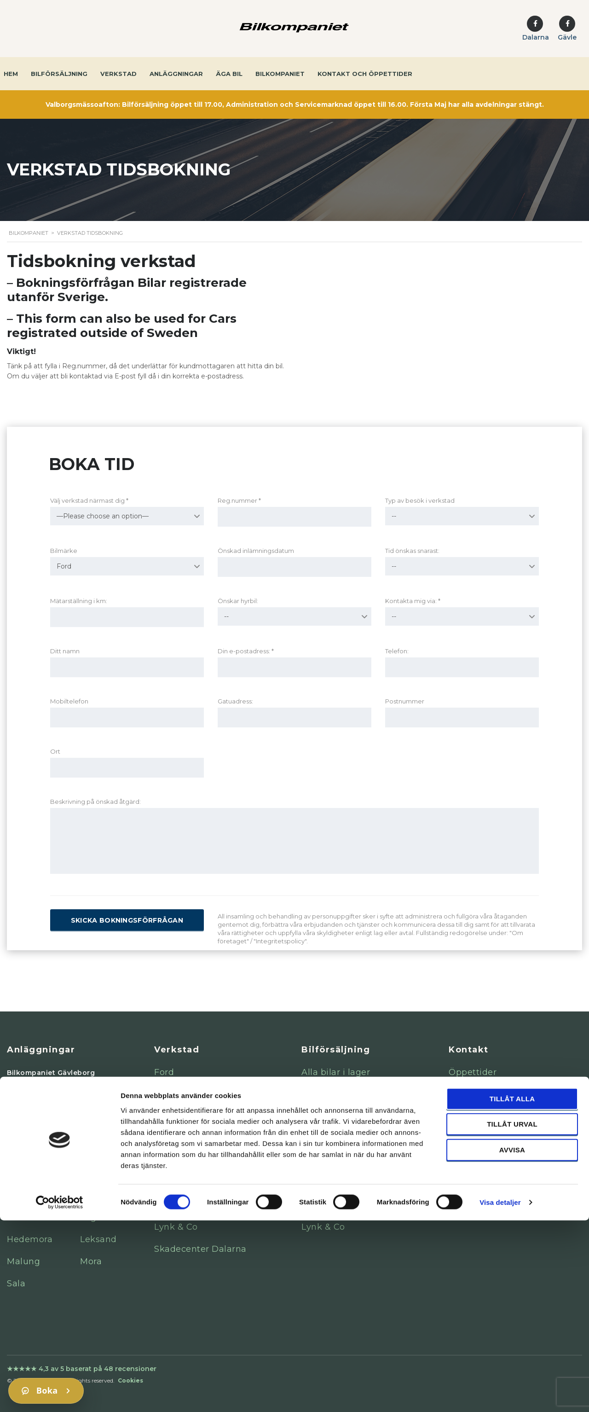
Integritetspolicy (484, 1138)
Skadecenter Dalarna (200, 1249)
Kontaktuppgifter (486, 1094)
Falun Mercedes (41, 1117)
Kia (161, 1094)
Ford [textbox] (64, 566)
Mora (91, 1261)
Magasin (470, 1161)
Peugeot (172, 1183)
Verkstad (118, 73)
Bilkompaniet (280, 73)
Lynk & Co (176, 1227)
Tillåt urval (512, 1315)
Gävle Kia (27, 1161)
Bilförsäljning (59, 73)
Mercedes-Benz (188, 1116)
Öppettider (473, 1072)
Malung (23, 1261)
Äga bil (229, 73)
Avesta (21, 1217)
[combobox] (127, 516)
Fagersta (99, 1217)
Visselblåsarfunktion (493, 1116)
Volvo (166, 1161)
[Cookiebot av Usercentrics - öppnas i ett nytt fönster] (59, 1394)
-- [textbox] (394, 516)
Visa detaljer (499, 1394)
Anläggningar (176, 73)
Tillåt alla (512, 1290)
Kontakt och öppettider (365, 73)
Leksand (98, 1239)
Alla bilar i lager (335, 1072)
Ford (164, 1072)
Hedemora (29, 1239)
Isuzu (166, 1205)
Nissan (168, 1138)
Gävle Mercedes (41, 1095)
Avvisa (512, 1341)
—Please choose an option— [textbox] (103, 516)
